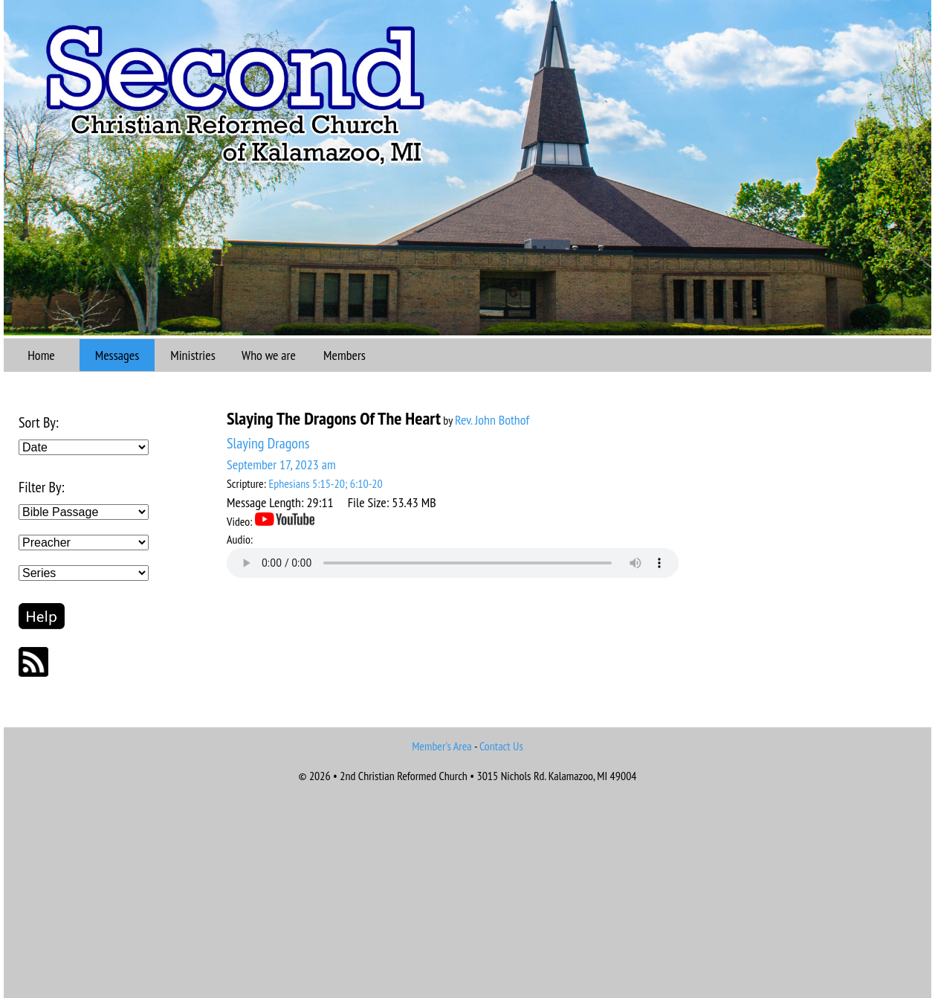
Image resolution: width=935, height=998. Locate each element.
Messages (117, 355)
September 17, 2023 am (281, 464)
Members (344, 355)
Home (41, 355)
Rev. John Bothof (492, 419)
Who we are (269, 355)
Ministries (193, 355)
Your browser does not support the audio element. (453, 563)
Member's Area (442, 745)
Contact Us (501, 745)
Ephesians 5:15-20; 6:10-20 (325, 483)
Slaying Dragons (268, 443)
